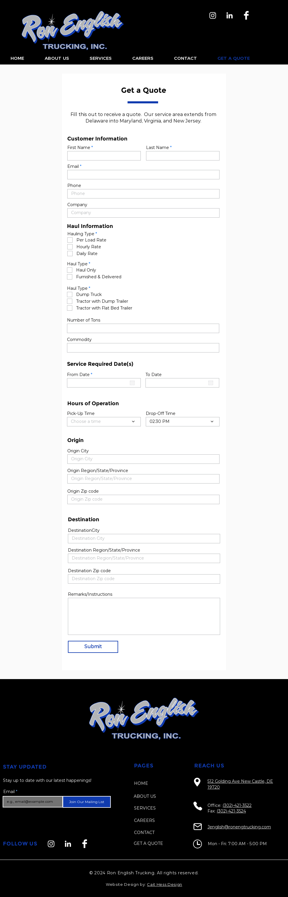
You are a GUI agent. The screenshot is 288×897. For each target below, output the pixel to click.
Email (73, 166)
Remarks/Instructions (90, 594)
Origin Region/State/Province (97, 471)
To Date (153, 375)
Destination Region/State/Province (104, 550)
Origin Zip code (83, 491)
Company (77, 205)
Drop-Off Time (160, 413)
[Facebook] (246, 15)
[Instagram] (212, 15)
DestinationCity (84, 530)
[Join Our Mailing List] (87, 802)
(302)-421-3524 (231, 811)
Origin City (78, 451)
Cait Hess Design (164, 884)
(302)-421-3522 (237, 805)
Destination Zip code (89, 571)
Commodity (79, 339)
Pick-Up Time (81, 413)
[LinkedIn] (229, 15)
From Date (81, 375)
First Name (78, 147)
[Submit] (93, 647)
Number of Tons (83, 320)
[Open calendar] (132, 382)
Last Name (157, 147)
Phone (74, 185)
